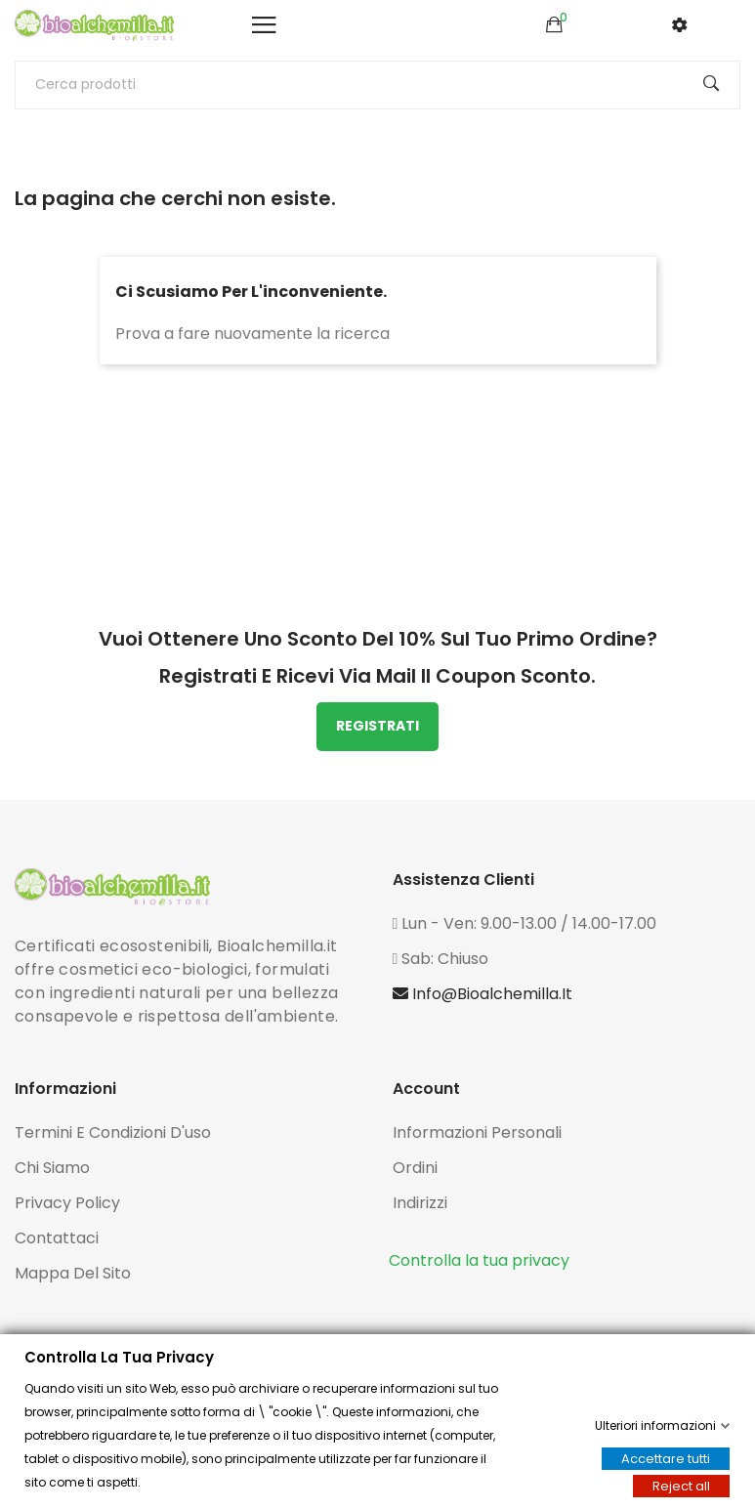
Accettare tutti (665, 1458)
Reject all (681, 1486)
